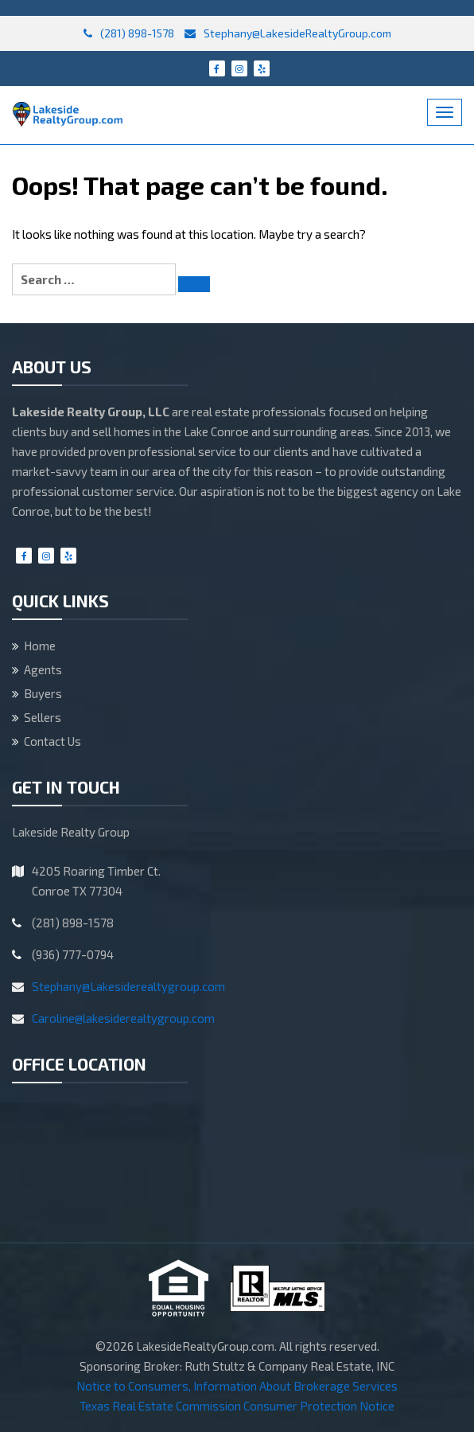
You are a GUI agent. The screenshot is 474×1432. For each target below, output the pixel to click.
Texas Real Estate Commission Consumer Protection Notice (237, 1406)
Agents (43, 669)
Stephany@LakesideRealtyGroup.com (288, 33)
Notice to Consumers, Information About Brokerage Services (237, 1386)
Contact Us (52, 741)
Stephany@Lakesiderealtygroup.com (128, 986)
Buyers (43, 693)
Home (40, 645)
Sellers (42, 717)
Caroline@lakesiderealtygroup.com (123, 1018)
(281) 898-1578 (129, 33)
